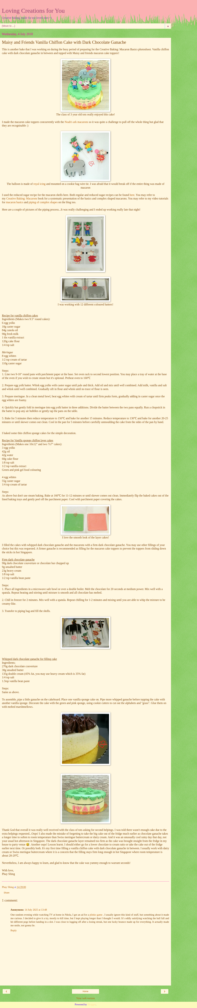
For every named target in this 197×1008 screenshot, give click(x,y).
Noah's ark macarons (77, 121)
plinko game (96, 914)
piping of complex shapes (43, 202)
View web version (85, 998)
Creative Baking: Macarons (21, 198)
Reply (14, 930)
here (132, 194)
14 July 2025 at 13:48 (36, 909)
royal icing (39, 183)
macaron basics (14, 202)
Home (85, 991)
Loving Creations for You (33, 10)
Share (6, 893)
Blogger (91, 1004)
